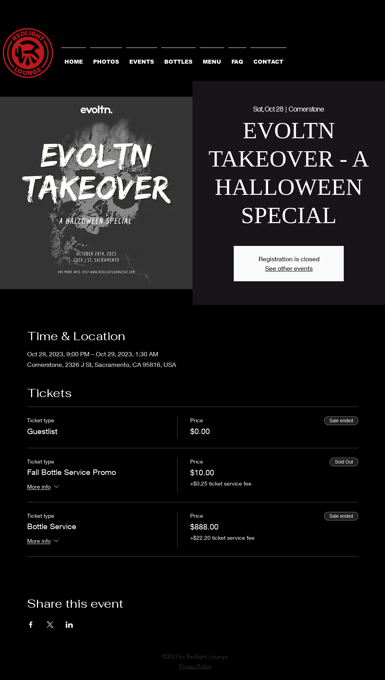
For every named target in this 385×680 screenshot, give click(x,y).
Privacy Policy (195, 666)
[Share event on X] (50, 624)
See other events (289, 268)
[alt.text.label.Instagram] (192, 675)
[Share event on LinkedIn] (69, 624)
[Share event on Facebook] (31, 624)
